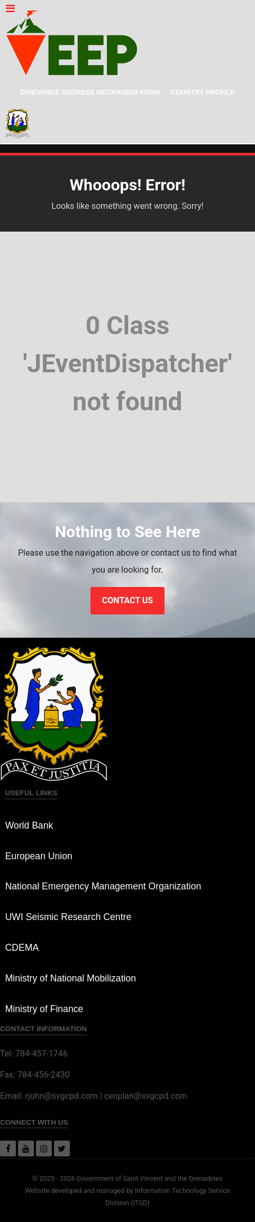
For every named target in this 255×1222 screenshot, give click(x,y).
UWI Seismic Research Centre (68, 917)
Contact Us (127, 600)
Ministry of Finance (44, 1009)
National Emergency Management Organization (103, 886)
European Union (38, 856)
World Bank (29, 825)
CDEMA (22, 947)
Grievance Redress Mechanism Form (90, 92)
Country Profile (203, 92)
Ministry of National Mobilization (70, 978)
